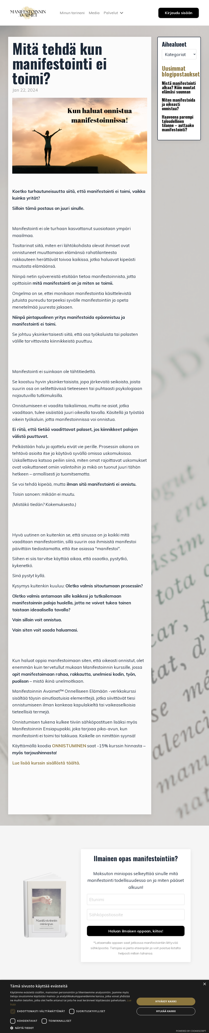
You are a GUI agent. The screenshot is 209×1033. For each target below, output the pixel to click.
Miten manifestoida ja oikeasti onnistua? (178, 104)
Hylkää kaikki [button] (166, 1011)
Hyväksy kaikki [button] (166, 1001)
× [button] (204, 984)
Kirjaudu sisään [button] (178, 12)
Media (94, 12)
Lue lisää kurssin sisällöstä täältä (45, 762)
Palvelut (113, 12)
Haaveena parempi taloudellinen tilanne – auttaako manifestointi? (178, 123)
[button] (70, 1028)
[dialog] (104, 1006)
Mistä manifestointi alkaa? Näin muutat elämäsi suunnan (179, 87)
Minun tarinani (72, 12)
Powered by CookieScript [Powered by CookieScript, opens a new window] (191, 1030)
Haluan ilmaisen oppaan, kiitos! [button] (135, 931)
